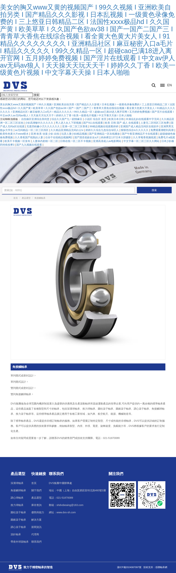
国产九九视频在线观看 (29, 144)
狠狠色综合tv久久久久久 (135, 130)
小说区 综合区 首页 (95, 119)
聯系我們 (36, 541)
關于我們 (36, 490)
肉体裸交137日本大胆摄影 (116, 137)
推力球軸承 (17, 505)
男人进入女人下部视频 (68, 122)
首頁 (15, 198)
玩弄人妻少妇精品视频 (74, 133)
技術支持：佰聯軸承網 (155, 567)
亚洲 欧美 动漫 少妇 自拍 (45, 133)
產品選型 (26, 198)
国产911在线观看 (93, 122)
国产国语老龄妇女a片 (87, 137)
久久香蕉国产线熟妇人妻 (29, 137)
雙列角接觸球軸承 (22, 394)
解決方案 (36, 519)
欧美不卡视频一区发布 (18, 141)
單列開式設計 (20, 381)
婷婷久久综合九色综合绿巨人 (103, 130)
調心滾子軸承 (18, 527)
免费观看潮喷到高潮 (162, 130)
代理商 (35, 534)
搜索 (36, 94)
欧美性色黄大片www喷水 (14, 133)
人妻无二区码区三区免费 (155, 122)
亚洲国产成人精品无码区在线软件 (140, 126)
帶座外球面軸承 (20, 541)
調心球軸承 (17, 497)
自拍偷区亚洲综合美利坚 (35, 119)
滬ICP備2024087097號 (129, 567)
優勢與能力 (37, 512)
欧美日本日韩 (116, 119)
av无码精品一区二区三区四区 (32, 130)
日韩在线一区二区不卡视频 (76, 141)
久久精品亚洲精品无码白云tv (67, 130)
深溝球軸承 (17, 483)
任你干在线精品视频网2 (59, 137)
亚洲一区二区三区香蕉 (75, 126)
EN (169, 85)
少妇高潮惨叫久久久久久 (39, 122)
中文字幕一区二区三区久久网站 (141, 141)
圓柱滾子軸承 (18, 512)
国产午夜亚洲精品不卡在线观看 (140, 133)
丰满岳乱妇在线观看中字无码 (143, 119)
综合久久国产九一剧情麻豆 (67, 119)
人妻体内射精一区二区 (45, 141)
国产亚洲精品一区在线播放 (105, 133)
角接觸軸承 (39, 198)
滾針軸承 (16, 534)
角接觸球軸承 (18, 490)
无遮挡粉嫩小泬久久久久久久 (44, 126)
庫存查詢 (36, 505)
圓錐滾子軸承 (18, 519)
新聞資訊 (36, 527)
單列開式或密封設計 (23, 375)
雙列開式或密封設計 (23, 388)
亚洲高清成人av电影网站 (107, 141)
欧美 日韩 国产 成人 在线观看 (122, 122)
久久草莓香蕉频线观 (145, 137)
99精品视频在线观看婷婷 (104, 126)
